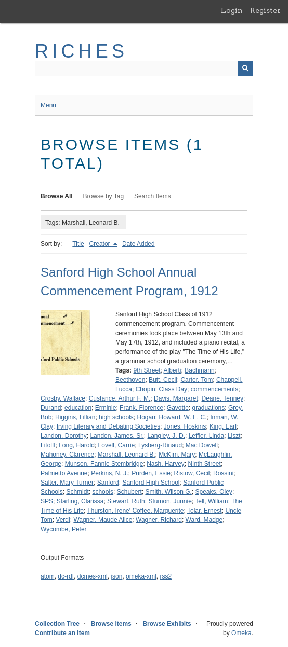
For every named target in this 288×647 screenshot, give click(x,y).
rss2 (166, 576)
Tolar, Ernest (204, 510)
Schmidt (77, 491)
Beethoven (130, 379)
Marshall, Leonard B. (126, 454)
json (116, 576)
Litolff (48, 445)
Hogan (146, 417)
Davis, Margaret (176, 398)
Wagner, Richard (159, 520)
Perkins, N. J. (109, 473)
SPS (47, 501)
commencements (214, 389)
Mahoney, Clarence (67, 454)
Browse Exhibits (166, 623)
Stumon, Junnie (169, 501)
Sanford (108, 482)
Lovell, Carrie (116, 445)
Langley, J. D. (166, 435)
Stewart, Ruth (126, 501)
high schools (116, 417)
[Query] (144, 68)
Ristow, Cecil (192, 473)
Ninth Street (204, 463)
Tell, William (211, 501)
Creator (100, 243)
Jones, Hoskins (185, 426)
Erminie (105, 407)
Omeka (241, 633)
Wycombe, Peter (64, 529)
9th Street (146, 370)
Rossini (223, 473)
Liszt (234, 435)
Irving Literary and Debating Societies (108, 426)
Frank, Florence (141, 407)
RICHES (81, 51)
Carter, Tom (196, 379)
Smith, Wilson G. (168, 491)
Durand (51, 407)
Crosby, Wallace (63, 398)
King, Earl (223, 426)
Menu (48, 105)
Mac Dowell (202, 445)
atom (48, 576)
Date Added (138, 243)
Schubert (129, 491)
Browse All (57, 196)
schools (102, 491)
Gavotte (178, 407)
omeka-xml (141, 576)
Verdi (63, 520)
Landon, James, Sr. (116, 435)
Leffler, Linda (207, 435)
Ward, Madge (204, 520)
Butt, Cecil (163, 379)
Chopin (145, 389)
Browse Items (111, 623)
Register (265, 10)
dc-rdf (66, 576)
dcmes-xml (92, 576)
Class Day (173, 389)
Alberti (172, 370)
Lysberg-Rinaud (160, 445)
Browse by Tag (103, 196)
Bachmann (199, 370)
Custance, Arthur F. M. (120, 398)
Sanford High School (150, 482)
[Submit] (245, 68)
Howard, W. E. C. (183, 417)
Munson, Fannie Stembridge (104, 463)
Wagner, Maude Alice (102, 520)
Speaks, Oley (213, 491)
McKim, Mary (177, 454)
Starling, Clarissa (80, 501)
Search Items (152, 196)
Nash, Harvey (166, 463)
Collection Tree (57, 623)
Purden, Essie (151, 473)
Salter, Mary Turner (67, 482)
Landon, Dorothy (64, 435)
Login (232, 10)
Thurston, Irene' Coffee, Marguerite (135, 510)
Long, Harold (77, 445)
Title (78, 243)
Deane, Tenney (222, 398)
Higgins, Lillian (75, 417)
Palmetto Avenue (64, 473)
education (77, 407)
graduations (208, 407)
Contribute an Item (62, 633)
